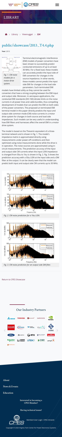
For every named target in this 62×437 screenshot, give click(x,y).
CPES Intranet (48, 420)
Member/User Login (34, 420)
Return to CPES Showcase (13, 279)
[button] (4, 330)
